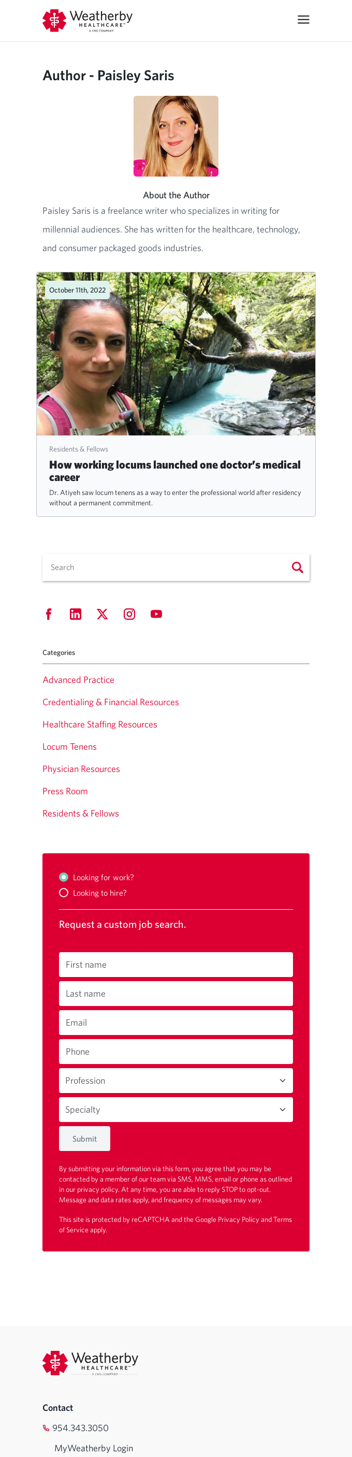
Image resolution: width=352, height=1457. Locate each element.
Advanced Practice (78, 679)
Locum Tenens (69, 746)
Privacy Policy (239, 1219)
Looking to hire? (100, 892)
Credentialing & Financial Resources (110, 701)
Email (76, 1022)
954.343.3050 (80, 1427)
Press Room (65, 790)
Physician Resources (81, 768)
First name (86, 964)
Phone (78, 1051)
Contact (57, 1407)
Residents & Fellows (78, 449)
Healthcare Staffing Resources (99, 724)
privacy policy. (99, 1189)
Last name (86, 993)
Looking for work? (103, 877)
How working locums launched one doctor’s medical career (175, 470)
